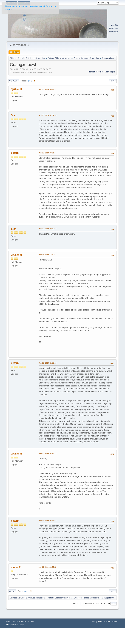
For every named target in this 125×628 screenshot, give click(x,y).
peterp (15, 153)
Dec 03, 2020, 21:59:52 (48, 363)
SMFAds (9, 625)
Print (112, 81)
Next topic (110, 72)
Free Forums (19, 625)
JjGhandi (16, 89)
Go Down (13, 81)
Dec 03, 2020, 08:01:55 (48, 153)
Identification (113, 28)
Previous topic (95, 72)
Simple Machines (27, 621)
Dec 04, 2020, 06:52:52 (48, 454)
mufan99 (16, 567)
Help (94, 621)
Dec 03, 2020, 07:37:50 (48, 115)
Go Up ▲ (115, 621)
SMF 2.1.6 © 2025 (13, 621)
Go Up (12, 591)
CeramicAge (113, 31)
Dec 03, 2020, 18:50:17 (48, 255)
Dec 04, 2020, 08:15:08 (48, 521)
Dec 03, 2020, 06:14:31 (48, 89)
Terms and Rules (103, 621)
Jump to (75, 603)
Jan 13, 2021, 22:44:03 (47, 567)
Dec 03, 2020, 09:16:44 (48, 229)
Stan (14, 115)
